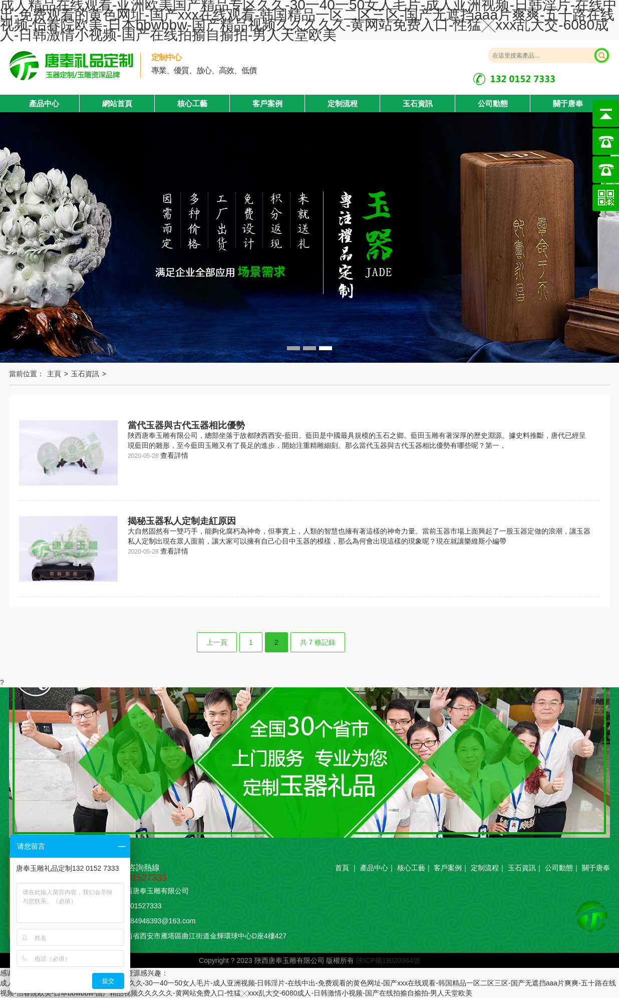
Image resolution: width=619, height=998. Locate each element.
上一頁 (216, 642)
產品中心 (374, 868)
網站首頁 (117, 103)
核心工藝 (192, 103)
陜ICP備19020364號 (388, 960)
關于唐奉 (568, 103)
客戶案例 (267, 103)
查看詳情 (174, 455)
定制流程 (343, 103)
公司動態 (493, 103)
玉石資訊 (418, 103)
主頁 (54, 374)
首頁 (342, 868)
